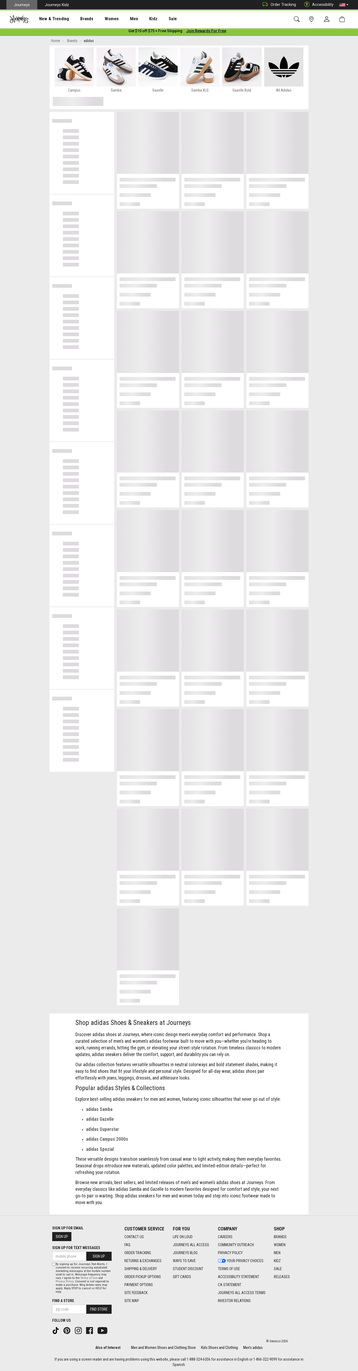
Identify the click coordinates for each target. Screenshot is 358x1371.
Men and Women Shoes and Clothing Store (163, 1347)
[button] (344, 5)
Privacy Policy (65, 1281)
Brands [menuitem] (78, 18)
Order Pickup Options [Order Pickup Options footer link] (142, 1277)
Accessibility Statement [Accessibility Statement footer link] (238, 1277)
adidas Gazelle (100, 1120)
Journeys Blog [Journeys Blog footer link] (185, 1253)
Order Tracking (278, 4)
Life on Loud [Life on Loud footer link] (183, 1237)
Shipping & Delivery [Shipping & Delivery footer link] (140, 1269)
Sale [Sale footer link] (278, 1269)
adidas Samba (99, 1110)
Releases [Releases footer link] (282, 1277)
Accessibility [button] (317, 4)
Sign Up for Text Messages (76, 1248)
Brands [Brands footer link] (280, 1237)
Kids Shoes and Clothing (219, 1347)
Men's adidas (253, 1347)
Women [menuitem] (100, 18)
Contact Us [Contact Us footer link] (134, 1237)
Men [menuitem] (120, 18)
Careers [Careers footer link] (225, 1237)
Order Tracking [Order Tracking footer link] (137, 1253)
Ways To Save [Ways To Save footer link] (184, 1261)
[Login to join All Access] (155, 32)
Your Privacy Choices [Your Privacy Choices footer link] (240, 1261)
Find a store (63, 1301)
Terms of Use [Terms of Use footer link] (229, 1269)
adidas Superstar (102, 1130)
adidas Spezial (100, 1150)
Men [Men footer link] (277, 1253)
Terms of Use (88, 1278)
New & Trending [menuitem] (49, 18)
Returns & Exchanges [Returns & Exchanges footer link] (142, 1261)
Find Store (99, 1309)
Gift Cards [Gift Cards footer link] (182, 1277)
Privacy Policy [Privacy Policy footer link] (230, 1253)
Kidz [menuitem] (137, 18)
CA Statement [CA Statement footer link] (229, 1285)
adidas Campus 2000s (107, 1140)
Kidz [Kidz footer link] (277, 1261)
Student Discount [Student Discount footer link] (188, 1269)
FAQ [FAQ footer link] (127, 1245)
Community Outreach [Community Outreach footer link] (236, 1245)
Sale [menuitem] (154, 18)
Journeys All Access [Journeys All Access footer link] (191, 1245)
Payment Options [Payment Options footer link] (138, 1285)
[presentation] (49, 19)
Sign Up (62, 1236)
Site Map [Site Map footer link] (131, 1301)
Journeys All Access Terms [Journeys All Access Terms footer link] (242, 1293)
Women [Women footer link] (280, 1245)
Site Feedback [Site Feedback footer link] (136, 1293)
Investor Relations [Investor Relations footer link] (234, 1301)
